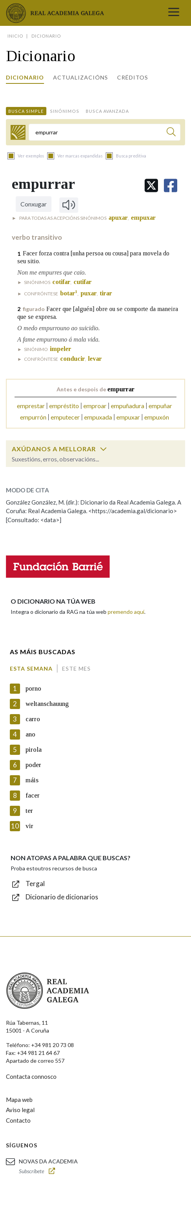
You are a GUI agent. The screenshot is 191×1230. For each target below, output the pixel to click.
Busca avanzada (107, 111)
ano (30, 734)
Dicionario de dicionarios (62, 897)
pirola (34, 749)
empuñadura (127, 405)
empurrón (33, 417)
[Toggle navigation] (173, 13)
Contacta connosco (31, 1076)
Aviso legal (20, 1109)
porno (33, 688)
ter (29, 810)
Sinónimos (64, 111)
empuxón (156, 417)
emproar (95, 405)
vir (29, 826)
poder (33, 765)
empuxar (128, 417)
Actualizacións (80, 77)
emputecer (65, 417)
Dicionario (25, 77)
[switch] (103, 448)
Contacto (18, 1120)
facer (33, 795)
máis (32, 780)
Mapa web (19, 1099)
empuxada (98, 417)
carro (33, 719)
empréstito (64, 405)
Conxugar (33, 204)
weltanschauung (47, 703)
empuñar (160, 405)
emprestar (31, 405)
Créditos (132, 77)
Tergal (35, 883)
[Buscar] (171, 133)
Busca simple (26, 111)
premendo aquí (126, 611)
